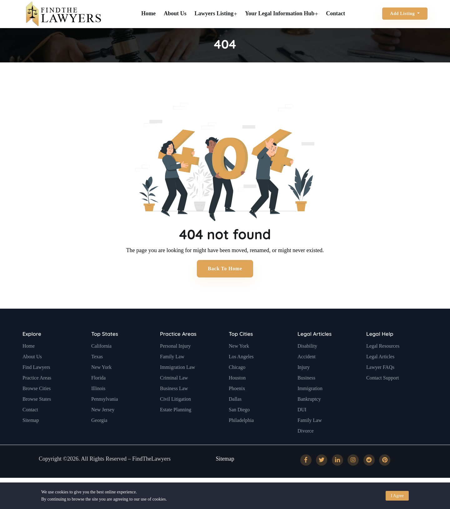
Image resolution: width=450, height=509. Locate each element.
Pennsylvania (104, 414)
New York (101, 382)
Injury (304, 382)
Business (306, 392)
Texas (97, 371)
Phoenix (237, 403)
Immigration (310, 403)
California (101, 361)
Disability (307, 361)
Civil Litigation (175, 414)
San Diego (239, 424)
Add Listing (403, 13)
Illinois (98, 403)
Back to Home (225, 268)
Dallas (235, 414)
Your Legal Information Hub (281, 13)
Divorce (306, 445)
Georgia (99, 435)
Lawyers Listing (216, 13)
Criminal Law (174, 392)
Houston (237, 392)
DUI (302, 424)
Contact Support (382, 392)
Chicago (237, 382)
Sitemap (30, 435)
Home (148, 13)
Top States (104, 348)
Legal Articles (315, 348)
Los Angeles (241, 371)
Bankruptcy (309, 414)
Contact (335, 13)
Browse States (36, 414)
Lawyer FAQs (380, 382)
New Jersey (102, 424)
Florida (98, 392)
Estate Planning (175, 424)
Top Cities (241, 348)
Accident (307, 371)
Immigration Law (177, 382)
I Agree (397, 495)
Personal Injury (175, 361)
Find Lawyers (36, 382)
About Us (175, 13)
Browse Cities (36, 403)
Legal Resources (382, 361)
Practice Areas (36, 392)
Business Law (174, 403)
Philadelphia (241, 435)
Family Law (172, 371)
